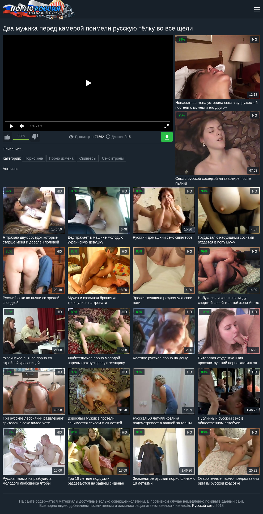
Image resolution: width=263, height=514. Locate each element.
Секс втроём (113, 158)
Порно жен (33, 158)
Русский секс (203, 505)
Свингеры (87, 158)
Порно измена (61, 158)
